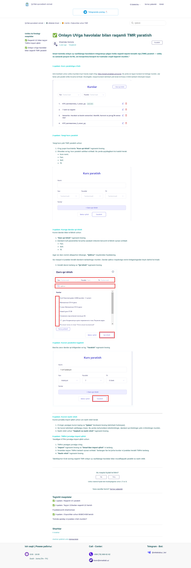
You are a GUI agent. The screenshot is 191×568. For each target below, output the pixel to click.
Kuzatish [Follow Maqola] (157, 42)
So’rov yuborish (151, 4)
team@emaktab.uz (101, 560)
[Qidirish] (148, 23)
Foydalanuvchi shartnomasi (64, 510)
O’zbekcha (135, 4)
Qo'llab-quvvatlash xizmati (34, 23)
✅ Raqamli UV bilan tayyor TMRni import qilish (36, 41)
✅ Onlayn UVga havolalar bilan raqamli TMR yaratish (36, 49)
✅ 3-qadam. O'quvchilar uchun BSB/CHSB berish (73, 514)
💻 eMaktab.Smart (52, 23)
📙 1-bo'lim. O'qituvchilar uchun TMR (75, 23)
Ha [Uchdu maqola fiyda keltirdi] (101, 477)
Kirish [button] (161, 4)
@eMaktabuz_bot (159, 552)
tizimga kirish (73, 539)
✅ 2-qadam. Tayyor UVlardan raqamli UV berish (72, 505)
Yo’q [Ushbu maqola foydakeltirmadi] (113, 477)
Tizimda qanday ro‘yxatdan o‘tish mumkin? (70, 519)
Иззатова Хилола (66, 42)
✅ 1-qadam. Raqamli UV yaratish (66, 501)
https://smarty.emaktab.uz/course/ (109, 74)
